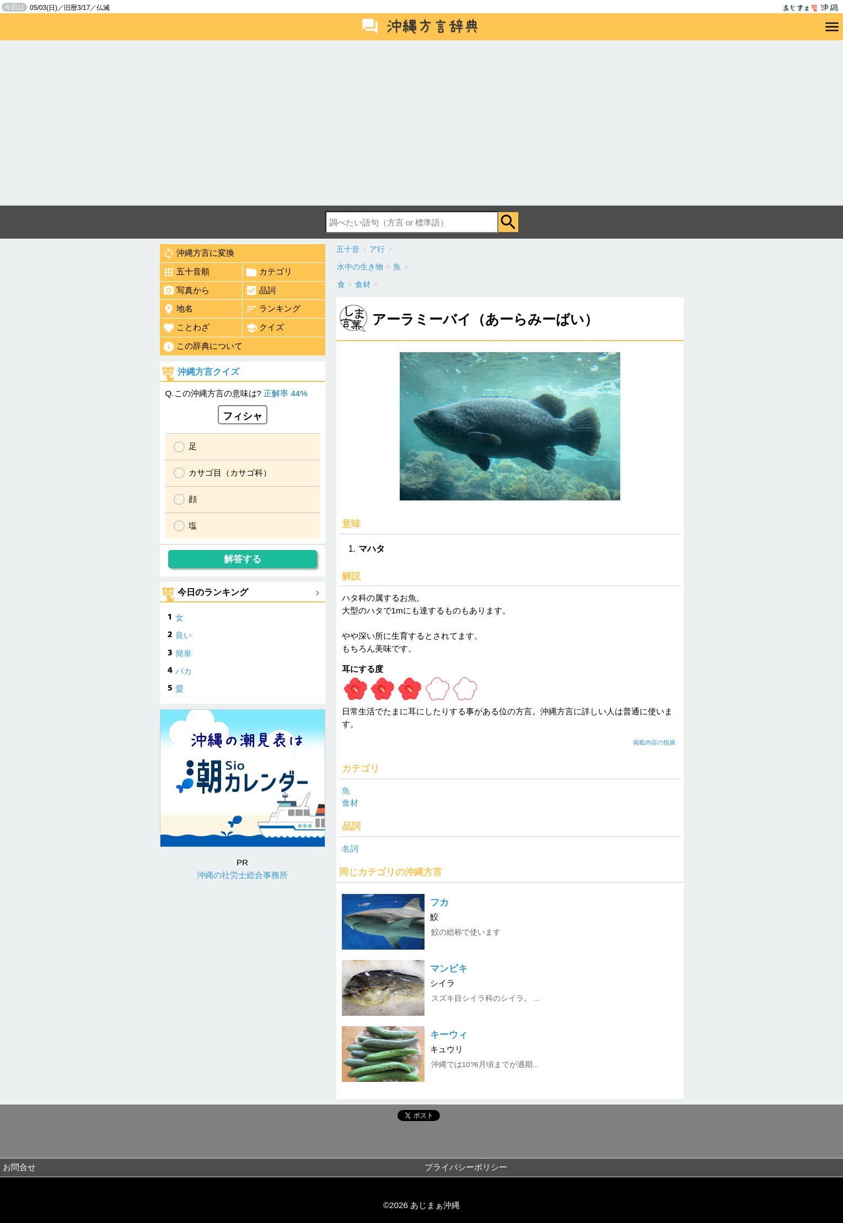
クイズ (264, 328)
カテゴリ (268, 272)
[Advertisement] (422, 123)
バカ (183, 671)
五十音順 (186, 272)
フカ (439, 902)
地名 (178, 309)
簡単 (183, 653)
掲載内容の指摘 (654, 742)
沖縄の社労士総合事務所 (242, 875)
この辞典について (203, 347)
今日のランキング (213, 592)
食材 (350, 802)
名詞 (350, 848)
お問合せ (19, 1167)
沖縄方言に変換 (198, 253)
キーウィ (449, 1035)
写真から (186, 290)
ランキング (272, 309)
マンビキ (449, 968)
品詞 (260, 290)
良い (183, 635)
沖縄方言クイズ (208, 371)
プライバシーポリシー (466, 1167)
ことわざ (186, 328)
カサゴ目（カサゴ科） (230, 472)
